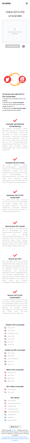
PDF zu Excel (11, 356)
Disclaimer (17, 438)
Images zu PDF (12, 372)
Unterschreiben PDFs (13, 412)
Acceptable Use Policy (7, 438)
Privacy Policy (6, 437)
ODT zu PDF (11, 339)
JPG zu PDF (11, 375)
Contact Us (15, 440)
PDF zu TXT (11, 364)
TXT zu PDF (11, 344)
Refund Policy (24, 438)
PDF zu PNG (11, 392)
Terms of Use (14, 437)
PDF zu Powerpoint (13, 358)
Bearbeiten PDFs (12, 420)
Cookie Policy (23, 437)
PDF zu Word (11, 353)
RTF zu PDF (11, 342)
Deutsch (14, 427)
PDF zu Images (12, 389)
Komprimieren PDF (13, 409)
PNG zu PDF (11, 378)
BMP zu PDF (11, 381)
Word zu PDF (11, 328)
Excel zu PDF (11, 330)
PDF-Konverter (12, 400)
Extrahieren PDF (12, 406)
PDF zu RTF (11, 361)
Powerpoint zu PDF (13, 333)
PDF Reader (11, 417)
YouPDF (14, 430)
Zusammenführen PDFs (14, 403)
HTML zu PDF (11, 336)
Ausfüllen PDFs (12, 414)
